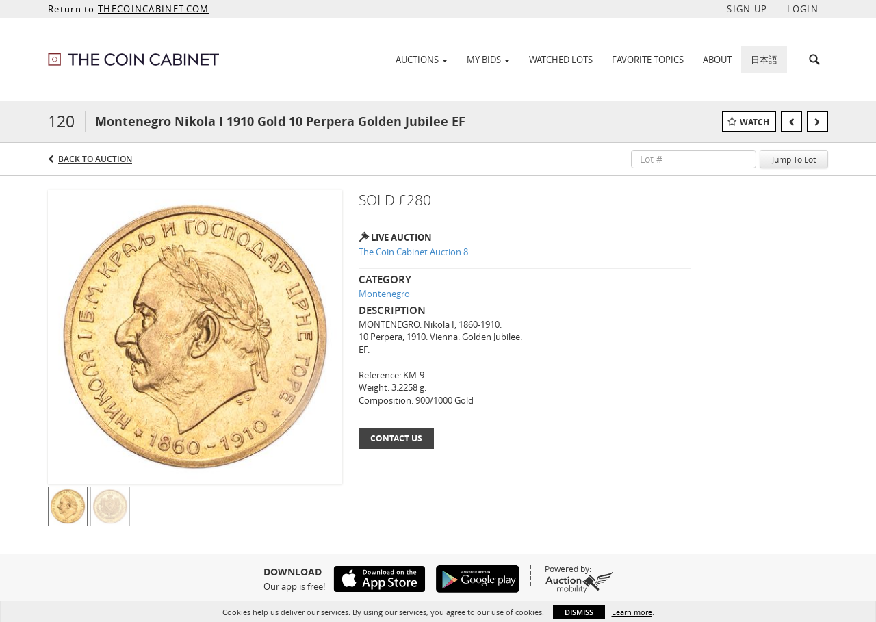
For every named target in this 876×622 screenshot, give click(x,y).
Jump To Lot (794, 159)
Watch (754, 122)
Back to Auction (95, 159)
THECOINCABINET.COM (153, 9)
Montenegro (384, 293)
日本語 (764, 59)
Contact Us (396, 438)
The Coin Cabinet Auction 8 (413, 252)
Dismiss (579, 612)
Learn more (632, 612)
